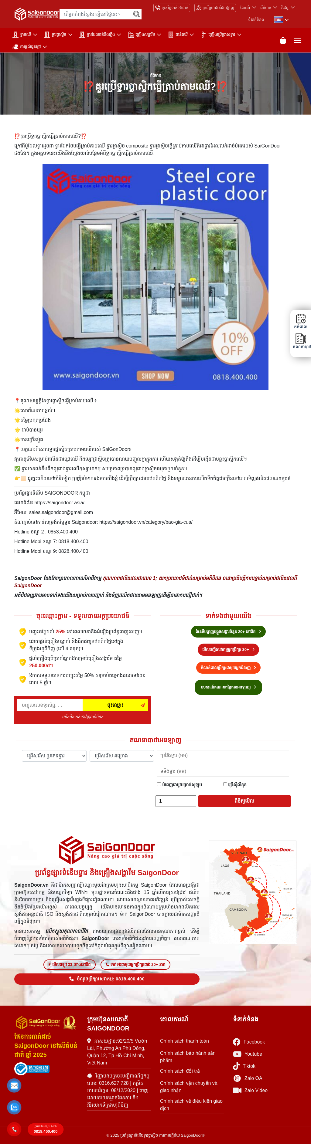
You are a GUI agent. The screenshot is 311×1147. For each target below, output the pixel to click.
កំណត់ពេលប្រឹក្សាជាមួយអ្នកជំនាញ (228, 669)
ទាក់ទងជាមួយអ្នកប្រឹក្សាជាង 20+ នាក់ (135, 967)
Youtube (247, 1057)
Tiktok (244, 1069)
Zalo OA (247, 1081)
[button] (14, 1085)
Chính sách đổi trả (180, 1073)
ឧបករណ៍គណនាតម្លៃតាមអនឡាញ (228, 688)
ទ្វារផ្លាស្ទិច (55, 35)
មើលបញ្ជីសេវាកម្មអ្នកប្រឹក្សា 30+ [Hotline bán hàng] (228, 651)
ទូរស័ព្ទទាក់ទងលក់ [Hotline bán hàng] (171, 7)
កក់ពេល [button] (300, 321)
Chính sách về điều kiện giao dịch (191, 1107)
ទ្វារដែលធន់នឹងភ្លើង (97, 35)
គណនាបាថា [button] (301, 341)
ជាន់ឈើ (178, 35)
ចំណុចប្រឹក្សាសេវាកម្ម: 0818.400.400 (107, 981)
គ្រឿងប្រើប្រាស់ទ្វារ (218, 35)
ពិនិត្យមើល (244, 802)
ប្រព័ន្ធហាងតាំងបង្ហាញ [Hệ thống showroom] (215, 7)
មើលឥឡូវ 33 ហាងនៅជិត (70, 967)
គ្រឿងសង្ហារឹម (141, 35)
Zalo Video (250, 1093)
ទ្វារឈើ (21, 35)
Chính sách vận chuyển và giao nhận (188, 1089)
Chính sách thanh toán (184, 1043)
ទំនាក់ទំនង (256, 19)
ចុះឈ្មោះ (115, 706)
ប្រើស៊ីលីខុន (235, 785)
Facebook (249, 1044)
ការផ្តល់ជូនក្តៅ (26, 47)
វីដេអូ (285, 7)
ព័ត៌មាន (265, 7)
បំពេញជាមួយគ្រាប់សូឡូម (179, 785)
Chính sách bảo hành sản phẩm (188, 1059)
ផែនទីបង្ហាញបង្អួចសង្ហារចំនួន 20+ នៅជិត (228, 633)
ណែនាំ (245, 7)
